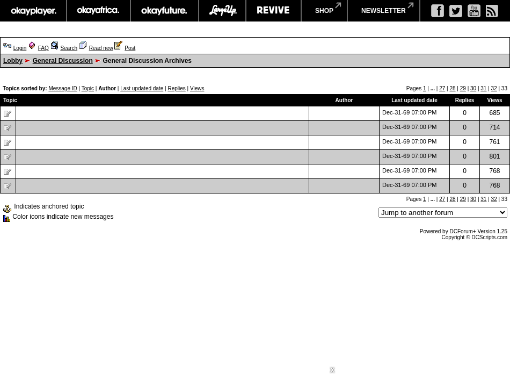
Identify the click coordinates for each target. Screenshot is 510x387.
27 (442, 88)
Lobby (13, 60)
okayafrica (98, 11)
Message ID (62, 88)
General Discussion (63, 60)
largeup (222, 11)
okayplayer (33, 11)
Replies (176, 88)
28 (452, 88)
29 (463, 88)
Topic (88, 88)
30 (473, 88)
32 (494, 88)
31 (483, 88)
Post (130, 48)
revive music (273, 11)
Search (68, 48)
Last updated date (141, 88)
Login (19, 48)
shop (324, 11)
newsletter (383, 11)
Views (197, 88)
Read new (101, 48)
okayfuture (164, 11)
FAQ (43, 48)
